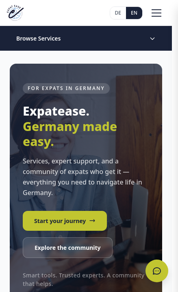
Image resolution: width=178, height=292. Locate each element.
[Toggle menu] (156, 13)
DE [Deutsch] (118, 12)
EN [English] (134, 12)
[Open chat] (156, 271)
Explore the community (68, 247)
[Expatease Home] (15, 13)
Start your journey (65, 221)
